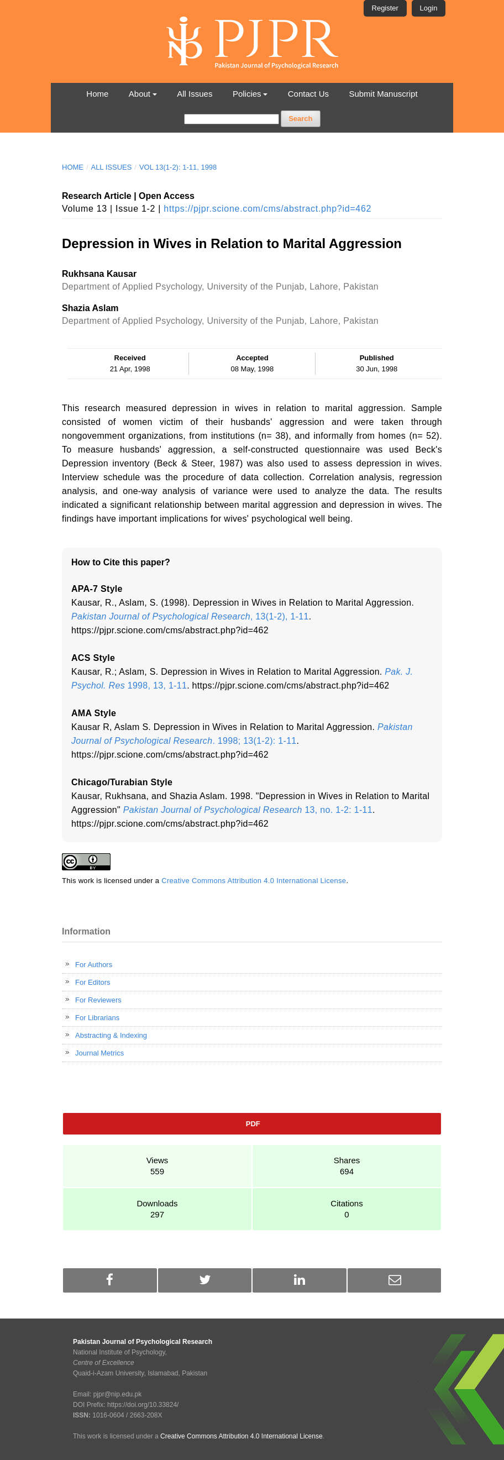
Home (97, 93)
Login (429, 8)
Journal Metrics (99, 1053)
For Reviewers (98, 1000)
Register (385, 8)
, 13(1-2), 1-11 (190, 616)
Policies (247, 93)
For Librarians (97, 1017)
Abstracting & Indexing (111, 1035)
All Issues (194, 93)
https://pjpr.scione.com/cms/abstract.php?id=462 (267, 208)
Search (300, 118)
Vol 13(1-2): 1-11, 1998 (178, 167)
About (139, 93)
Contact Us (308, 93)
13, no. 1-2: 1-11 (247, 810)
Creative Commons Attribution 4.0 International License (253, 880)
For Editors (93, 982)
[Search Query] (231, 119)
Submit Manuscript (383, 93)
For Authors (93, 964)
